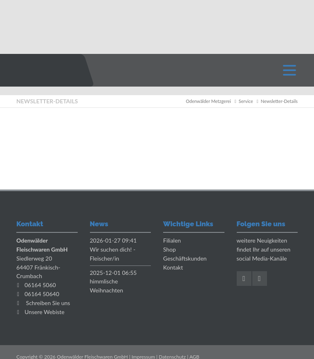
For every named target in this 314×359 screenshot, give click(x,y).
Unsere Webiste (45, 311)
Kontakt (173, 267)
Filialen (172, 240)
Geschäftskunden (184, 258)
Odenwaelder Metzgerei (43, 70)
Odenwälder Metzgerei (208, 101)
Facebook (244, 278)
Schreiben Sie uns (48, 302)
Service (246, 101)
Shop (169, 249)
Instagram (259, 278)
